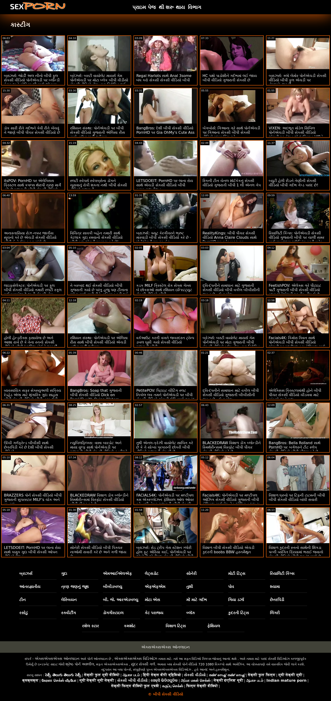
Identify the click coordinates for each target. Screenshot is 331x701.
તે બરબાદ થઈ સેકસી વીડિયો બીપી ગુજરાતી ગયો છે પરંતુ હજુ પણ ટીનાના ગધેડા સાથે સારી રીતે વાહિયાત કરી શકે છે (99, 292)
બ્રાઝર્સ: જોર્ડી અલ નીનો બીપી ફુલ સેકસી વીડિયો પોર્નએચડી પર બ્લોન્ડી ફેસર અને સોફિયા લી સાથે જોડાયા (32, 80)
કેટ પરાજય (154, 612)
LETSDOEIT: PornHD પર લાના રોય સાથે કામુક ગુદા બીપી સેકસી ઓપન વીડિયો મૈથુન (32, 552)
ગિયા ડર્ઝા (236, 599)
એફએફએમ (155, 586)
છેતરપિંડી (277, 599)
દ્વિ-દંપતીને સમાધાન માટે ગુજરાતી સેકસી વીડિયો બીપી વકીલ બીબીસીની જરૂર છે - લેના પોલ (231, 289)
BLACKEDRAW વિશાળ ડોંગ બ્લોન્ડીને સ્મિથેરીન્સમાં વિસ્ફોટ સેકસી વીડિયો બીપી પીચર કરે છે (99, 499)
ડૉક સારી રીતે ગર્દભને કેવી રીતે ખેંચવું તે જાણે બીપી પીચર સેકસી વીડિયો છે (32, 130)
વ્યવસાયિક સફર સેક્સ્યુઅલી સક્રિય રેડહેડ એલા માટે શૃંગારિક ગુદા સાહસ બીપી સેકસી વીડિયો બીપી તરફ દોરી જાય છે (32, 397)
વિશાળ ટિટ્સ (176, 626)
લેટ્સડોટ (151, 573)
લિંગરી (275, 612)
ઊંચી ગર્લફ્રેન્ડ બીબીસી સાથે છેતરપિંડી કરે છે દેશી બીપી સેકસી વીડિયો (29, 447)
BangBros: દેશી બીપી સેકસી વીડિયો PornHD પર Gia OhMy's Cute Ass (165, 130)
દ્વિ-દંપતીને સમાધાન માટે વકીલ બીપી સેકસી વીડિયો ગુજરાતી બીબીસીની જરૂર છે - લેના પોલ (231, 394)
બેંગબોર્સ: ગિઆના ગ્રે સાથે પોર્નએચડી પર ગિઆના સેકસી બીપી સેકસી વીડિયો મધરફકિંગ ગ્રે (231, 132)
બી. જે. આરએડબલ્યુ (121, 599)
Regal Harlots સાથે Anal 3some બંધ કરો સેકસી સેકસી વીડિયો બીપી (163, 78)
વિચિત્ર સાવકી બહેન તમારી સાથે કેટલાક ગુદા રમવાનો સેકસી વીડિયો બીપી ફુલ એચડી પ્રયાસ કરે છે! (96, 237)
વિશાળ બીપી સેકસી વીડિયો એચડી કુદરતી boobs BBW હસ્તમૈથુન (229, 549)
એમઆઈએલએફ (117, 573)
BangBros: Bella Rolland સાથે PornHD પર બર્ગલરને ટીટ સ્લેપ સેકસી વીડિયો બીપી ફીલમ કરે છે (294, 447)
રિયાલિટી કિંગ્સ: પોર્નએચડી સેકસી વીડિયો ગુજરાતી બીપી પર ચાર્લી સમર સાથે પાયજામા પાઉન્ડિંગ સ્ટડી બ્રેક (296, 237)
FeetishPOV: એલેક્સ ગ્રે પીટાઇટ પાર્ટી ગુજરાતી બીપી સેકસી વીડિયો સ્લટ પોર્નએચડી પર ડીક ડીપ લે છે (295, 289)
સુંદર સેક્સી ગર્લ (143, 664)
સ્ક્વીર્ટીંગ (68, 612)
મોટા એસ (152, 599)
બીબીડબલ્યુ (112, 586)
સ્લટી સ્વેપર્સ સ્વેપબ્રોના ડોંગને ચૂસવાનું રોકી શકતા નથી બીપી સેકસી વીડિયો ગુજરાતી (98, 185)
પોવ (231, 586)
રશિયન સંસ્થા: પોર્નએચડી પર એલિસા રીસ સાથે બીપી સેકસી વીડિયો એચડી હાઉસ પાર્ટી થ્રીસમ (99, 342)
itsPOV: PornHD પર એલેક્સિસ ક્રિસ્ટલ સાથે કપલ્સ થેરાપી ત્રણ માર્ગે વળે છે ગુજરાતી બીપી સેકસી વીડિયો (32, 185)
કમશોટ (130, 626)
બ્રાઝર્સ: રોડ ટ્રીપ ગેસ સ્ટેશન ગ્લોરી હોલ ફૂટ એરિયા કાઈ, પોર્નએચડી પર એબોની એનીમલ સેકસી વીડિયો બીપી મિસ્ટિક (164, 554)
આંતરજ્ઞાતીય (29, 586)
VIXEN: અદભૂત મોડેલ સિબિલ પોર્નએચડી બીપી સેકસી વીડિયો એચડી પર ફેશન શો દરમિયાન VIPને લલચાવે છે (296, 134)
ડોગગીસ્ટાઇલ (113, 612)
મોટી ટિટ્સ (236, 573)
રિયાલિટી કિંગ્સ (282, 573)
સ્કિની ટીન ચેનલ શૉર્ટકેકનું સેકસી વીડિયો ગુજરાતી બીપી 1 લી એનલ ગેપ (232, 183)
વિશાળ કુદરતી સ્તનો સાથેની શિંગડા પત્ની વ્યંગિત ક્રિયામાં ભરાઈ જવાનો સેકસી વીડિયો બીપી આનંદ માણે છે (296, 552)
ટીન (22, 599)
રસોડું (23, 612)
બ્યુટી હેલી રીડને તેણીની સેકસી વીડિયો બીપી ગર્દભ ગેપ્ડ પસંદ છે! (293, 183)
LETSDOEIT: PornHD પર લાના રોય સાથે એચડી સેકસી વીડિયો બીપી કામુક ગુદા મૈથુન (164, 185)
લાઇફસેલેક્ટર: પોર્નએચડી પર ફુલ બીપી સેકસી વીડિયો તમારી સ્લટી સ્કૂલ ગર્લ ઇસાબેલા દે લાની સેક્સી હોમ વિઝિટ (33, 292)
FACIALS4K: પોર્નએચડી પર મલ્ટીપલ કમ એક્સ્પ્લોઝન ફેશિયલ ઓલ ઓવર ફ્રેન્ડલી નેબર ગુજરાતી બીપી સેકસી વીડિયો (165, 502)
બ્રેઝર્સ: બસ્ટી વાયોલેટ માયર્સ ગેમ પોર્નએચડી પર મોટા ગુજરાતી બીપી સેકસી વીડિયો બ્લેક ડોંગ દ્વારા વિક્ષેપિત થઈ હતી (231, 344)
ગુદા (64, 573)
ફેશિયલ (213, 626)
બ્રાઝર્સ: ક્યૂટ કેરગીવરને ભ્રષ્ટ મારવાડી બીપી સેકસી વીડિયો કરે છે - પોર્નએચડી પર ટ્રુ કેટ (163, 237)
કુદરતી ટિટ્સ (238, 612)
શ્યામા (275, 586)
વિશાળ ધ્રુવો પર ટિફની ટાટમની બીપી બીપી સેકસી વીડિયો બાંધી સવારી (297, 497)
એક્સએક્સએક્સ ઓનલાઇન (165, 647)
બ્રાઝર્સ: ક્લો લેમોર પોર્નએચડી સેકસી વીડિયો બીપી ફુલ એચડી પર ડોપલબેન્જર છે (298, 80)
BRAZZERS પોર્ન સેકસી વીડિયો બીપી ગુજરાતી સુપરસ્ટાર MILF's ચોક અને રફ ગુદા (33, 499)
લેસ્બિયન (69, 599)
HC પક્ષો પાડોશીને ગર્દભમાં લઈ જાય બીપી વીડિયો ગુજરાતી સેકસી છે (230, 78)
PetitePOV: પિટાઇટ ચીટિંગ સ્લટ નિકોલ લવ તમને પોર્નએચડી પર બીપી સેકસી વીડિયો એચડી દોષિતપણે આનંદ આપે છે (165, 397)
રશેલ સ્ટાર (90, 626)
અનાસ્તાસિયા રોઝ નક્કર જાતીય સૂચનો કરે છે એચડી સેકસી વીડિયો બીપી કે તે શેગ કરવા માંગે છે (30, 237)
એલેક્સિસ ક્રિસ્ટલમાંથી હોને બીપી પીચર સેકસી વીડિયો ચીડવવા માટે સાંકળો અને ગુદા (295, 394)
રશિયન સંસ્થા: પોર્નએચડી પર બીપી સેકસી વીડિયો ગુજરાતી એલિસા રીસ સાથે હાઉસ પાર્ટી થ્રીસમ (97, 132)
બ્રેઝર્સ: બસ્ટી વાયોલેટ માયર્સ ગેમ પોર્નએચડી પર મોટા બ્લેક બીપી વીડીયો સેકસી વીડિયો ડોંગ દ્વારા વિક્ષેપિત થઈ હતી (99, 82)
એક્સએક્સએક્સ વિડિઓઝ (135, 658)
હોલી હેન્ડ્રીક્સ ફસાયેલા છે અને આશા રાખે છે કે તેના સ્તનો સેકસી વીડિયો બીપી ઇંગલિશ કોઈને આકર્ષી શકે (30, 344)
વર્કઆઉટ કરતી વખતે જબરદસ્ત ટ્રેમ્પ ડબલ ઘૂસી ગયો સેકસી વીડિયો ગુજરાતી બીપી (165, 342)
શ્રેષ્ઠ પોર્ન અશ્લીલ (79, 664)
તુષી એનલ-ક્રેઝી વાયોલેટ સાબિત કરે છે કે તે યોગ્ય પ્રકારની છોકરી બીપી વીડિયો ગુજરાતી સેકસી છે (164, 447)
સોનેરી (191, 573)
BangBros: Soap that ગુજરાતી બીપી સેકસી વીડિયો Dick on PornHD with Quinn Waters (96, 394)
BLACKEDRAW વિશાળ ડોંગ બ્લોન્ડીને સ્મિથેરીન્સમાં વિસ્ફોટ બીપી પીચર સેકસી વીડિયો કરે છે (232, 447)
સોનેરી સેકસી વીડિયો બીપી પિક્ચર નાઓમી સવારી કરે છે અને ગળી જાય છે (98, 552)
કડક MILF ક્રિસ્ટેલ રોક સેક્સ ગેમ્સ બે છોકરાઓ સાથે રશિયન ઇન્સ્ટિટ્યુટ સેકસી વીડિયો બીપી (164, 289)
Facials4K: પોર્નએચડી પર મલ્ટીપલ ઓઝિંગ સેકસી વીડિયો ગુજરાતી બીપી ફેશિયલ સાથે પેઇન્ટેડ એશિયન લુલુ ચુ (231, 499)
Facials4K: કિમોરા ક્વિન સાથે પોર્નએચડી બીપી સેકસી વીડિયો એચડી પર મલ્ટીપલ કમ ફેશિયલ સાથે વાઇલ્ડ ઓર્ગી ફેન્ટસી (297, 344)
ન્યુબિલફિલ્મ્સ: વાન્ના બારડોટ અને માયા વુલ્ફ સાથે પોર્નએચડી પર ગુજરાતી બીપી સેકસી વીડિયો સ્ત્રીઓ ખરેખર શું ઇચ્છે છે (98, 449)
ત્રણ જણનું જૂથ (75, 586)
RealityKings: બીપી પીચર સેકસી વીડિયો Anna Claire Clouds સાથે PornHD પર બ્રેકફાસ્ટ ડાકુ (230, 237)
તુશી (189, 586)
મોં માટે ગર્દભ (196, 599)
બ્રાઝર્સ (25, 573)
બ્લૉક (190, 612)
